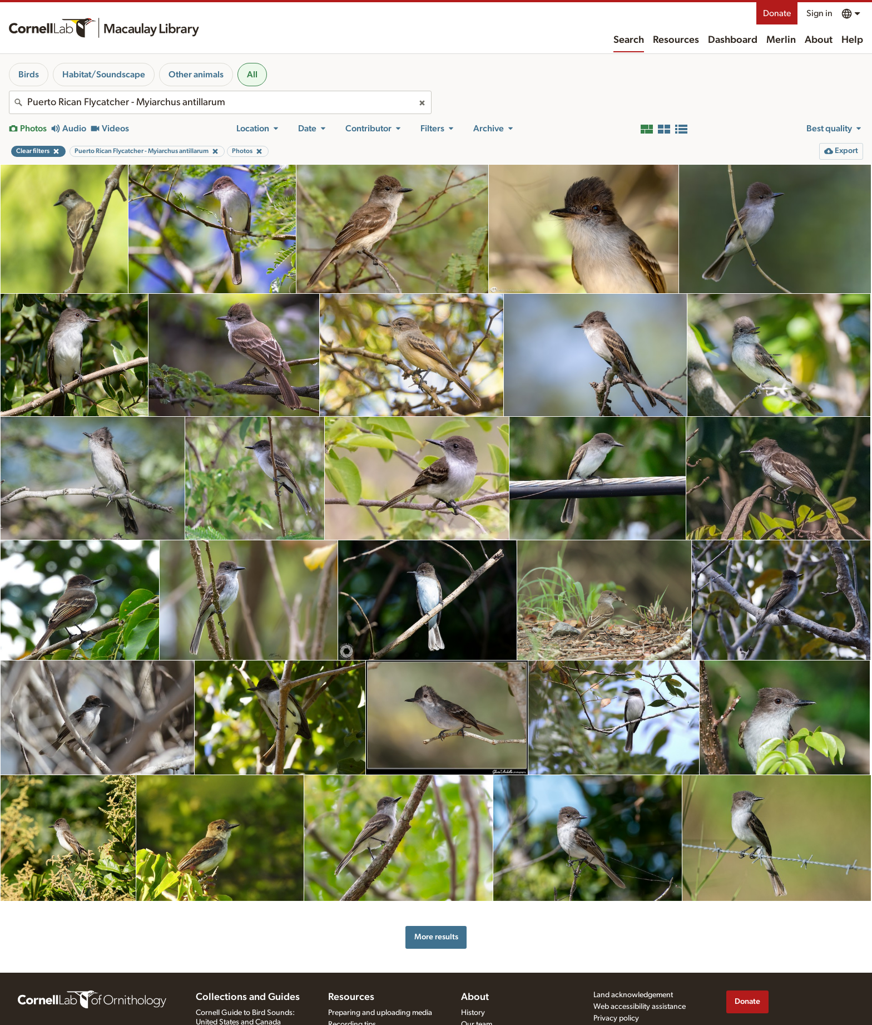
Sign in (819, 13)
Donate (777, 13)
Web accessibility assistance (639, 1007)
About (819, 40)
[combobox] (220, 102)
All (252, 74)
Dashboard (732, 40)
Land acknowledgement (633, 995)
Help (852, 40)
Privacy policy (616, 1018)
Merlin (781, 40)
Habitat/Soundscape (103, 74)
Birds (28, 74)
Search (628, 40)
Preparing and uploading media (380, 1013)
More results (436, 937)
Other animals (196, 74)
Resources (676, 40)
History (473, 1013)
